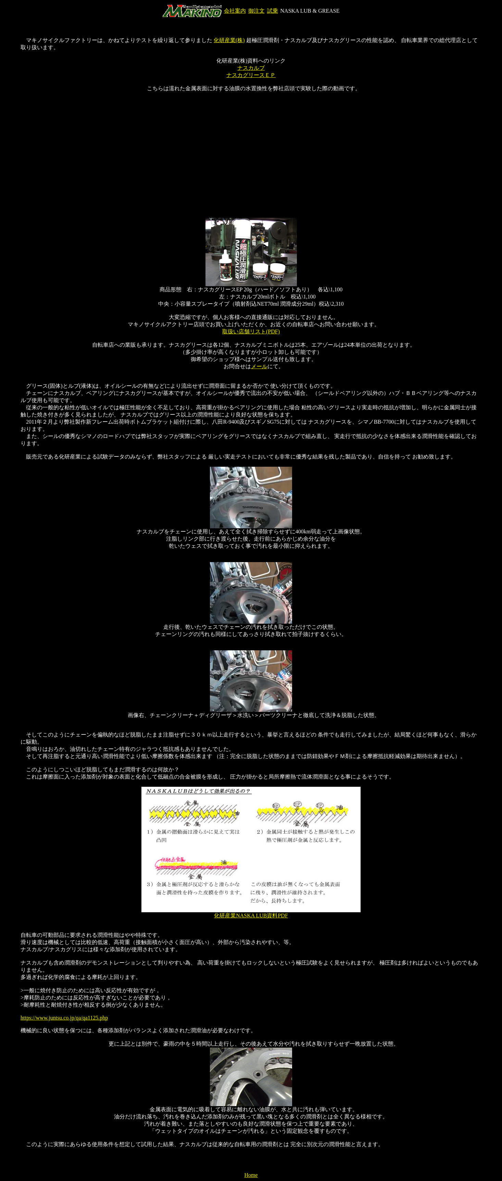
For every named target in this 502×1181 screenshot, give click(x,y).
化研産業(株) (229, 40)
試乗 (272, 11)
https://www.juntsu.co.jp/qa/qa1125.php (64, 1018)
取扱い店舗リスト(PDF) (251, 331)
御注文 (256, 11)
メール (259, 366)
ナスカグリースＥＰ (251, 75)
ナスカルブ (251, 68)
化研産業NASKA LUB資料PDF (251, 915)
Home (251, 1175)
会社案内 (235, 11)
